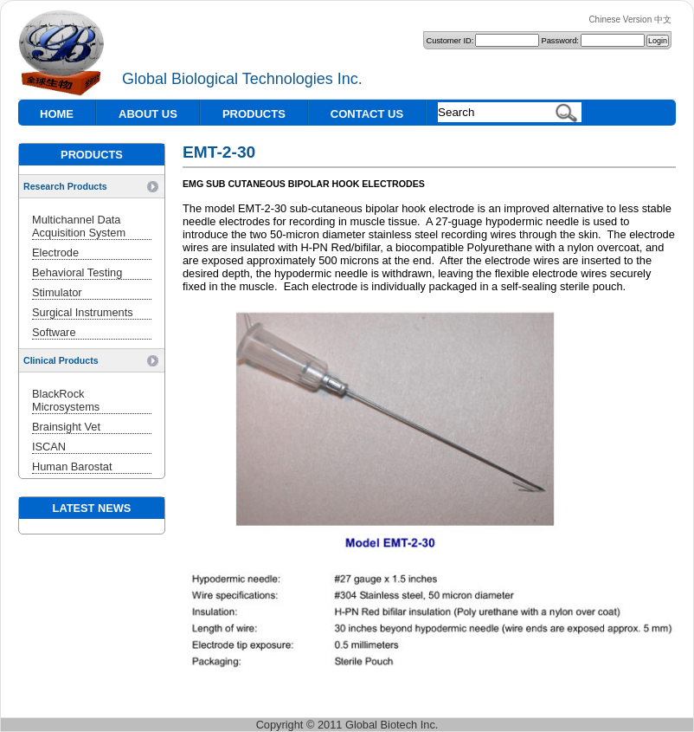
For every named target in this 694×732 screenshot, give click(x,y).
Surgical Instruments (82, 312)
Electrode (55, 252)
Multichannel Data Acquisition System (78, 226)
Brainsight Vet (66, 426)
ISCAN (49, 446)
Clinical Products (61, 360)
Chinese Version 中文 (630, 19)
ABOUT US (148, 113)
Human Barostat (72, 466)
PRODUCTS (254, 113)
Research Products (65, 186)
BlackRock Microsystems (66, 400)
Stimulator (57, 292)
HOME (57, 113)
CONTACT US (367, 113)
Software (54, 332)
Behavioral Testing (77, 272)
